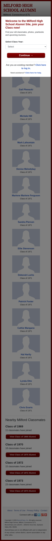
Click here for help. (33, 73)
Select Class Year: (14, 42)
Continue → (26, 55)
